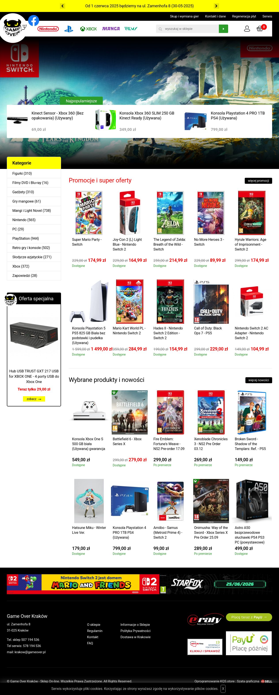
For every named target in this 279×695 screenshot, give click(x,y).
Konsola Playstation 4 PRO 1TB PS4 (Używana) (238, 115)
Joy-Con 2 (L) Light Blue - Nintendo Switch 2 (127, 244)
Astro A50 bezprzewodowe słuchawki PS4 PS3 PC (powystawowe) (250, 535)
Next (216, 6)
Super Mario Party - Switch (86, 242)
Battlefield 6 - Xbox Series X (127, 441)
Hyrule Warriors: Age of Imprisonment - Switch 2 (250, 244)
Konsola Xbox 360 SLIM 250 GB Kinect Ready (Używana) (146, 115)
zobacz (34, 399)
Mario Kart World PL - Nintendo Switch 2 (129, 330)
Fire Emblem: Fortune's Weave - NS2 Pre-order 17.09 (169, 444)
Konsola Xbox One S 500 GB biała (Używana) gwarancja (88, 444)
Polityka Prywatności (135, 631)
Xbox (16, 266)
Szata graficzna (254, 681)
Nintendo (19, 220)
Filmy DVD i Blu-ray (26, 183)
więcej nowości (258, 380)
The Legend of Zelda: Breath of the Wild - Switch (169, 244)
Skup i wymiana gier (184, 16)
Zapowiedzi (21, 276)
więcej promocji (258, 180)
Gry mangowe (23, 201)
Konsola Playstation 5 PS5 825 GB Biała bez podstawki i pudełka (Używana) (88, 335)
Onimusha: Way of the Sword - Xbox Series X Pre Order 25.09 (211, 533)
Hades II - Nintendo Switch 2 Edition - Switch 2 (168, 333)
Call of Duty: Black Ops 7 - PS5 (208, 330)
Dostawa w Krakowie (135, 637)
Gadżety (18, 192)
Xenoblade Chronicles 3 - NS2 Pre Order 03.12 (210, 444)
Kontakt (92, 637)
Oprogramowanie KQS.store (215, 681)
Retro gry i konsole (26, 248)
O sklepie (93, 625)
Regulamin (94, 631)
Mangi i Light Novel (27, 211)
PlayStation (21, 238)
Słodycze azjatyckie (27, 257)
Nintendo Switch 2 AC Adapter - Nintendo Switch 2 (251, 333)
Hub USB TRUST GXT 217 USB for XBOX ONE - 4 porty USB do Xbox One (34, 376)
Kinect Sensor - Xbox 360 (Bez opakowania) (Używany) (58, 115)
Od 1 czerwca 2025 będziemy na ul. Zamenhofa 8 (127, 6)
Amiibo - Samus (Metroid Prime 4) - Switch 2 (167, 533)
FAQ (90, 643)
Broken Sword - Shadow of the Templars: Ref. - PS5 (250, 444)
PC (14, 229)
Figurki (17, 173)
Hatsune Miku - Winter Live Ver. (89, 530)
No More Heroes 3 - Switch (209, 242)
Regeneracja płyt (244, 16)
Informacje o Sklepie (135, 625)
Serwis (267, 16)
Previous (62, 6)
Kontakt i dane (215, 16)
